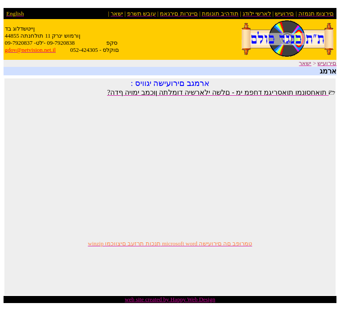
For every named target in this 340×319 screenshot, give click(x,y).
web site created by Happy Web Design (170, 299)
